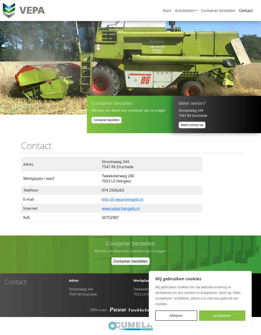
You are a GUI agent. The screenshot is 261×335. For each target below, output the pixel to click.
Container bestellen (218, 10)
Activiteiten (185, 10)
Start (167, 10)
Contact (246, 10)
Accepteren (222, 315)
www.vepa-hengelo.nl (120, 208)
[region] (200, 298)
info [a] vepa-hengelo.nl (122, 199)
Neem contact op (192, 125)
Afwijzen (176, 315)
